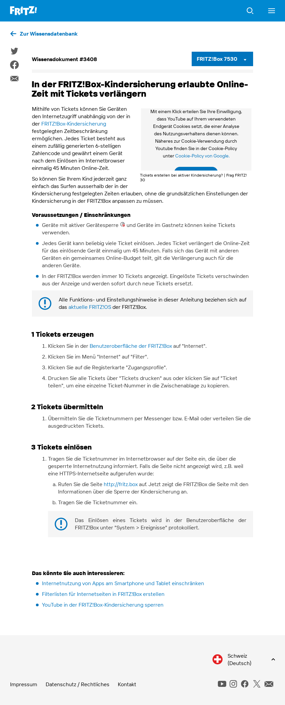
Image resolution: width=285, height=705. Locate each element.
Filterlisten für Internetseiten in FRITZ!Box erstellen (103, 594)
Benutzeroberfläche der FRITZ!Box (131, 345)
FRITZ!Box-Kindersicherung (73, 123)
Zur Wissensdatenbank (49, 33)
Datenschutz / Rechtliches (77, 684)
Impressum (23, 684)
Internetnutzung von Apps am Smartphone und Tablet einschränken (123, 583)
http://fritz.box (121, 484)
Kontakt (127, 684)
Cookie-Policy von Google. (202, 156)
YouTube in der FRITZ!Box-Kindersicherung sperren (102, 604)
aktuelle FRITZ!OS (89, 306)
